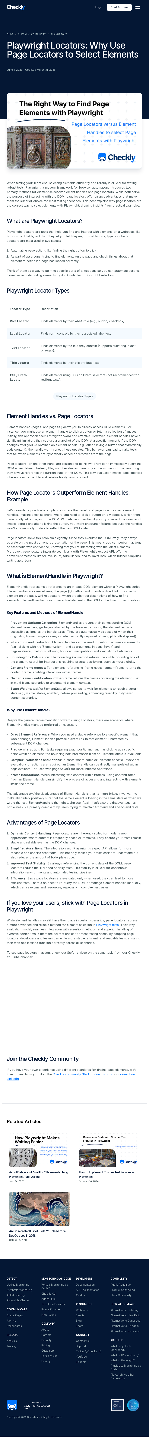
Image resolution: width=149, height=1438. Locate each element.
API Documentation (87, 1289)
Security (46, 1340)
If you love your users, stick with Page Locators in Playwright (67, 906)
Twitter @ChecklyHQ (89, 1351)
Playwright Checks (18, 1300)
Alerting (11, 1320)
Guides (80, 1295)
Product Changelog (123, 1289)
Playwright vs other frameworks (122, 1376)
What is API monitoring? (125, 1355)
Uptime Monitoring (18, 1284)
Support (81, 1346)
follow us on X (102, 1074)
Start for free (119, 7)
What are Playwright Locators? (44, 220)
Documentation (85, 1284)
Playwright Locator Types (38, 290)
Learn (79, 1325)
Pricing (45, 1345)
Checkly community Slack (71, 1074)
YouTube (81, 1356)
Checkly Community (32, 34)
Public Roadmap (121, 1284)
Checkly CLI (48, 1293)
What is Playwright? (123, 1360)
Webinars (82, 1310)
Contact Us (83, 1340)
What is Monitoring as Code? (54, 1286)
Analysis (12, 1340)
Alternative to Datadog (124, 1310)
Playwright (59, 34)
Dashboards (14, 1325)
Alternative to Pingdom (125, 1325)
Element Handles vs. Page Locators (50, 416)
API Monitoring (16, 1295)
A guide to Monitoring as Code (126, 1367)
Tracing (11, 1346)
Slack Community (121, 1295)
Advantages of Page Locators (43, 822)
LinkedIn (81, 1361)
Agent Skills (48, 1298)
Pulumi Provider (51, 1309)
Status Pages (15, 1315)
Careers (46, 1334)
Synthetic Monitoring (19, 1289)
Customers (48, 1350)
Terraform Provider (53, 1304)
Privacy (46, 1361)
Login (98, 7)
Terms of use (49, 1355)
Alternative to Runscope (125, 1331)
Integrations (48, 1314)
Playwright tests (107, 925)
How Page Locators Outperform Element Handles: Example (68, 496)
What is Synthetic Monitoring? (121, 1347)
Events (80, 1315)
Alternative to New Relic (125, 1315)
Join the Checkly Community (43, 1058)
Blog (10, 34)
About (45, 1329)
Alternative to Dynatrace (126, 1320)
